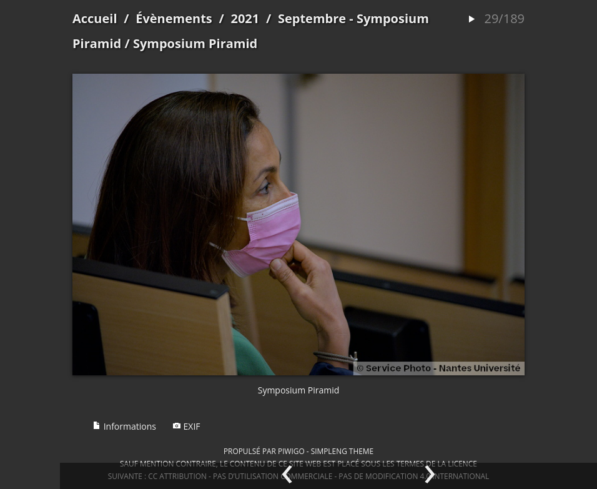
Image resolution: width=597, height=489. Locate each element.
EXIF (186, 426)
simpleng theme (342, 451)
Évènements (174, 18)
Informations (124, 426)
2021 (244, 18)
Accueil (94, 18)
